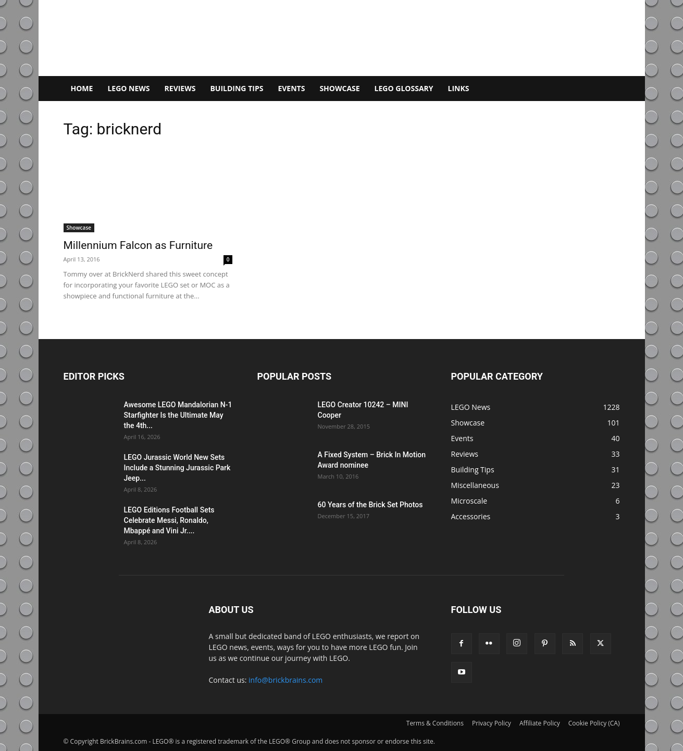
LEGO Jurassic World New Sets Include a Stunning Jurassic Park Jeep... (177, 467)
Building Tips (236, 88)
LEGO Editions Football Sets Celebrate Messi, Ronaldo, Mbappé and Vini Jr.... (169, 520)
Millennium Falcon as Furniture (138, 245)
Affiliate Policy (539, 723)
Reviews (180, 88)
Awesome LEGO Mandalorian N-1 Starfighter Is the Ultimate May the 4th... (178, 415)
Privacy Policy (491, 723)
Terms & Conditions (435, 723)
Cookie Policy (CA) (594, 723)
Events (291, 88)
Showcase (339, 88)
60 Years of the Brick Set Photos (370, 504)
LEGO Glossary (404, 88)
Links (458, 88)
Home (82, 88)
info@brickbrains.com (285, 680)
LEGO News (128, 88)
